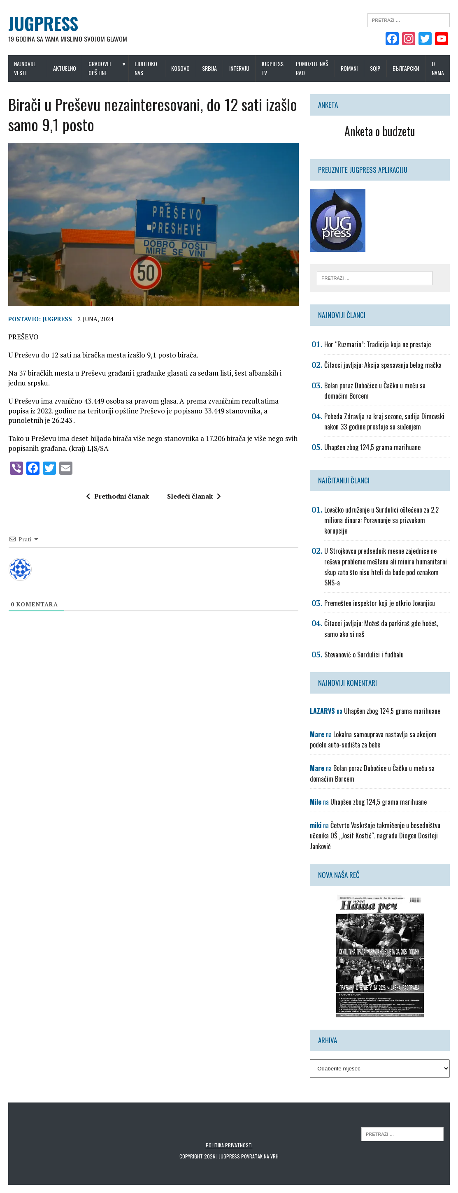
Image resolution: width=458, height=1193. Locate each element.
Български (406, 68)
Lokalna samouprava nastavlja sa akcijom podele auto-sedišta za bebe (373, 739)
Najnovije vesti (25, 68)
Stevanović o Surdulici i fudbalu (364, 654)
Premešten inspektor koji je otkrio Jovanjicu (379, 603)
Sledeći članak (194, 496)
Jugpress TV (272, 68)
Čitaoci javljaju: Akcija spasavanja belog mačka (383, 365)
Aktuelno (64, 68)
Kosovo (180, 68)
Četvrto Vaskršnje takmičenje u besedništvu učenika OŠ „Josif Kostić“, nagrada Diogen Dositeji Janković (375, 835)
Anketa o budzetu (379, 131)
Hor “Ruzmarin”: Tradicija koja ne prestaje (377, 344)
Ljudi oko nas (146, 68)
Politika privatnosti (229, 1145)
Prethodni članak (117, 496)
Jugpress (57, 319)
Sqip (375, 68)
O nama (438, 68)
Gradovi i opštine (99, 68)
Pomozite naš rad (312, 68)
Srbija (209, 68)
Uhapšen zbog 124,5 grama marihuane (372, 447)
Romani (349, 68)
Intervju (239, 68)
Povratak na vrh (260, 1156)
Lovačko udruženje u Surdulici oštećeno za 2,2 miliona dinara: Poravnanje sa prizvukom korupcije (381, 520)
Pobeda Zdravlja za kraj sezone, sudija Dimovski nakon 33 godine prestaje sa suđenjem (384, 421)
